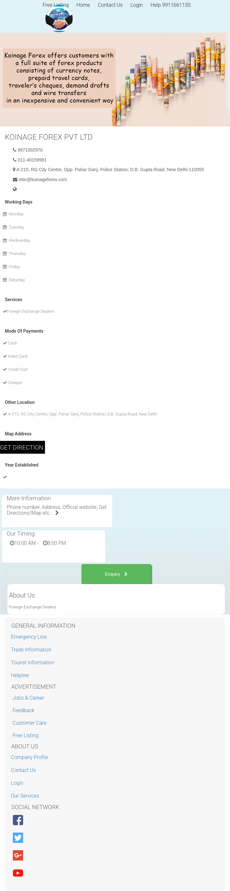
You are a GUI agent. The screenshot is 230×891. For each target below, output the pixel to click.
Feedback (23, 710)
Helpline (21, 675)
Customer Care (29, 723)
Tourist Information (33, 663)
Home (83, 5)
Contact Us (110, 5)
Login (136, 5)
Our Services (26, 796)
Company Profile (30, 757)
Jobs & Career (28, 698)
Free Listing (26, 735)
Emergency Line (30, 637)
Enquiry (116, 574)
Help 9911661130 (171, 5)
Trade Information (32, 650)
